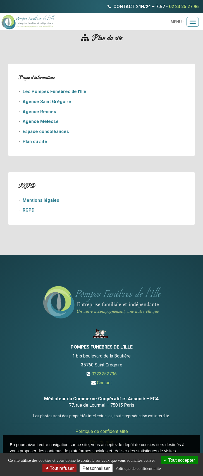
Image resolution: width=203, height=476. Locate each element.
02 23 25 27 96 (184, 6)
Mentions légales (41, 200)
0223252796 (104, 373)
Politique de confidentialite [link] (138, 468)
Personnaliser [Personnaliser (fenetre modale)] (96, 468)
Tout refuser (59, 468)
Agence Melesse (41, 121)
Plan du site (35, 141)
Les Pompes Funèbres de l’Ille (54, 91)
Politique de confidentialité (101, 431)
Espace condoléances (46, 131)
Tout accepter (179, 460)
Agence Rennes (39, 111)
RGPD (29, 210)
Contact (104, 382)
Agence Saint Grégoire (47, 101)
